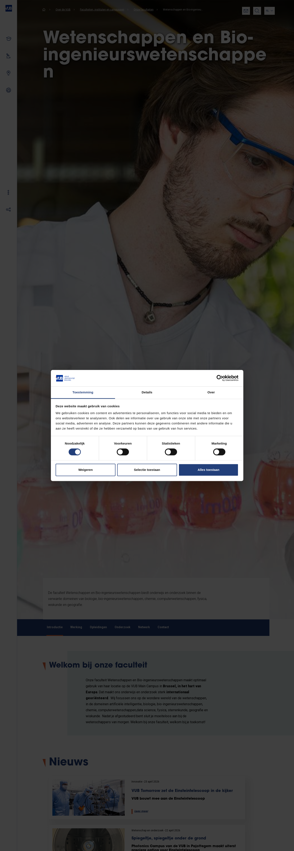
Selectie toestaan (147, 470)
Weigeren (85, 470)
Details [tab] (147, 392)
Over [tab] (211, 392)
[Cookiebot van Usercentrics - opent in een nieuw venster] (219, 378)
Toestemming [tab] (82, 392)
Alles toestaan (208, 470)
